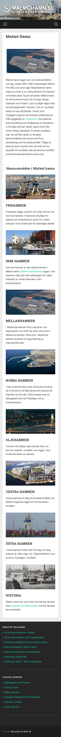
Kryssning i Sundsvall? (16, 656)
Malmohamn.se (21, 731)
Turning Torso (11, 687)
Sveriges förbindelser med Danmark (22, 697)
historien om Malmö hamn (24, 605)
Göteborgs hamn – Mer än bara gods (23, 661)
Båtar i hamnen (12, 692)
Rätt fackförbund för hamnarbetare (22, 652)
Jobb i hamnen (12, 706)
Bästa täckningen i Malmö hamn (21, 647)
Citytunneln (31, 119)
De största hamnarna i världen (20, 632)
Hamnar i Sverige (13, 702)
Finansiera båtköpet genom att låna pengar (26, 642)
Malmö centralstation (31, 271)
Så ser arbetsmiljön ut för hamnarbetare (25, 637)
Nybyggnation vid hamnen (17, 682)
